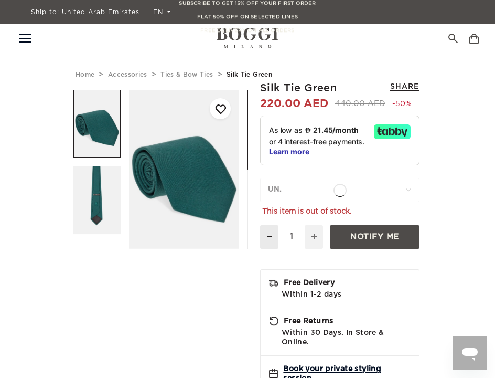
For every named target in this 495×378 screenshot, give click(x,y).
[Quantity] (291, 237)
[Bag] (474, 38)
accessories (127, 74)
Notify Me (374, 237)
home (85, 74)
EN (159, 12)
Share (404, 86)
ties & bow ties (186, 74)
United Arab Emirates (85, 12)
